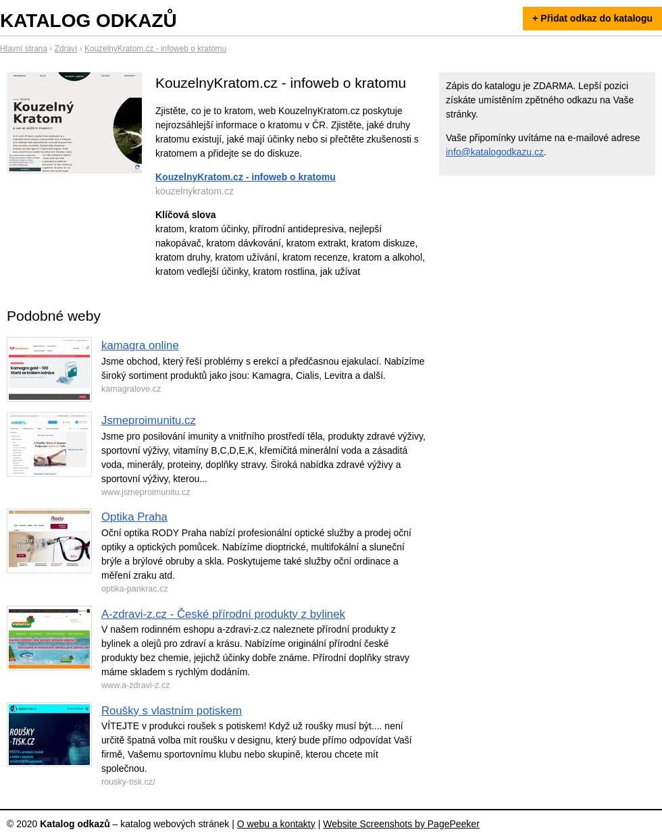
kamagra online (140, 345)
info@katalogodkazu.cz (495, 152)
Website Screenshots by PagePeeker (401, 823)
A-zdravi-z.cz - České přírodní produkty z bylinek (223, 614)
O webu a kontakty (276, 823)
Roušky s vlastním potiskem (171, 710)
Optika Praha (134, 516)
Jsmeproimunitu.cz (148, 420)
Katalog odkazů (88, 20)
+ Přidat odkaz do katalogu (592, 18)
